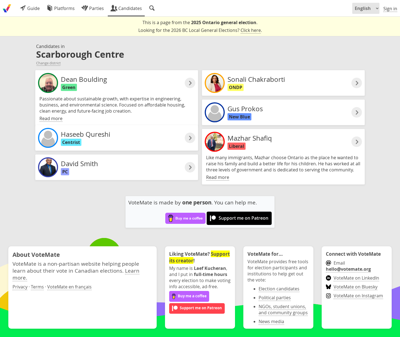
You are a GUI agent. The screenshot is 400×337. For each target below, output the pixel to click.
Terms (37, 287)
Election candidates (279, 289)
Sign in (390, 9)
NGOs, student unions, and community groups (283, 309)
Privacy (20, 287)
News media (271, 321)
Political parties (275, 298)
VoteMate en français (69, 287)
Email (348, 266)
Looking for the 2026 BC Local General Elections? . (200, 30)
